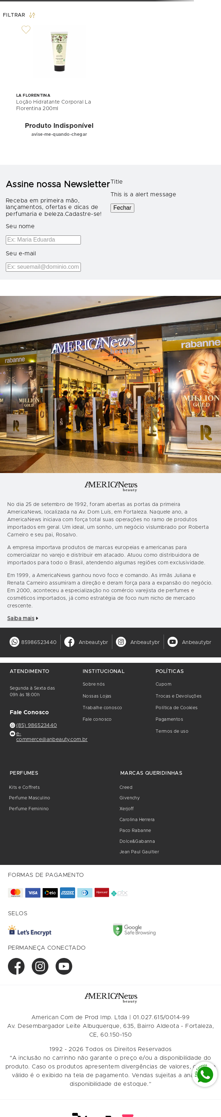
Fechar (122, 208)
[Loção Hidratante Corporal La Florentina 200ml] (59, 84)
